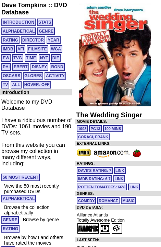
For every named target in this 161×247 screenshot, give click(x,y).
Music (128, 201)
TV (5, 84)
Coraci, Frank (93, 137)
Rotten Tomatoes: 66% (101, 187)
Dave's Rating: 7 (94, 170)
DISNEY (39, 66)
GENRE (46, 31)
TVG (17, 58)
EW (6, 58)
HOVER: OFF (37, 84)
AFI (20, 49)
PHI (6, 66)
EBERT (21, 66)
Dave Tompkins (24, 5)
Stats (44, 22)
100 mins (112, 129)
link (119, 170)
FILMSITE (37, 49)
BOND (57, 66)
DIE (55, 58)
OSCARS (11, 75)
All (16, 84)
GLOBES (33, 75)
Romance (108, 201)
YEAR (53, 40)
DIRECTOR (33, 40)
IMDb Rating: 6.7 (94, 179)
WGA (56, 49)
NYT (44, 58)
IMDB (8, 49)
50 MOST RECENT (20, 177)
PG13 (95, 129)
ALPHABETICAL (19, 31)
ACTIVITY (55, 75)
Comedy (86, 201)
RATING (10, 40)
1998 (82, 129)
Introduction (18, 22)
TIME (31, 58)
